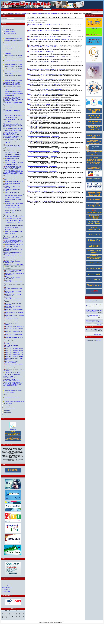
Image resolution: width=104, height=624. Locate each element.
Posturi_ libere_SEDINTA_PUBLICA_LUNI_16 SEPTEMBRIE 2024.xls (43, 30)
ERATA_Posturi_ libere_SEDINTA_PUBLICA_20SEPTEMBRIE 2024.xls (44, 39)
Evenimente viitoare (90, 326)
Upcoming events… (98, 334)
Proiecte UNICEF (80, 9)
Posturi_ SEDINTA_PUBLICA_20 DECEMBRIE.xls (39, 104)
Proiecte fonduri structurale (69, 9)
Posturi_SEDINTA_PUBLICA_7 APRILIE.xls (38, 171)
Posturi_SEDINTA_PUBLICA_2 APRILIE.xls (38, 166)
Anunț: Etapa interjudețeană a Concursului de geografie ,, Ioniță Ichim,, (94, 321)
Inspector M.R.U (31, 20)
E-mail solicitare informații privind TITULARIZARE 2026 (92, 300)
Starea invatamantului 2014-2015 (94, 340)
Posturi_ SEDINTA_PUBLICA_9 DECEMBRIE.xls (39, 99)
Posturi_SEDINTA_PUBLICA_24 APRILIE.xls (38, 176)
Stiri (87, 297)
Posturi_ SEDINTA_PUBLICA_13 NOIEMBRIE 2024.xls (40, 89)
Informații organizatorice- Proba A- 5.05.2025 (93, 316)
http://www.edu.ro (5, 581)
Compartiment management (35, 9)
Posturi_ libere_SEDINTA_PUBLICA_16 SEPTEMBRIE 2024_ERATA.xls (44, 24)
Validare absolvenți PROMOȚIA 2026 (93, 329)
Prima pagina (4, 9)
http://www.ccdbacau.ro (6, 585)
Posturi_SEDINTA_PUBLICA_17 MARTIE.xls (38, 161)
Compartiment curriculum (21, 9)
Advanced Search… (20, 20)
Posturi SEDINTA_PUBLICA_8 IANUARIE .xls (38, 116)
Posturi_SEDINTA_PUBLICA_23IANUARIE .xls (38, 131)
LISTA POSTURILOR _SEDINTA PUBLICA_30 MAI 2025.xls (41, 201)
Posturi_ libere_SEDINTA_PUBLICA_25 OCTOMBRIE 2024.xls (42, 69)
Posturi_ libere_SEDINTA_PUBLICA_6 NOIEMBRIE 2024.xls (41, 74)
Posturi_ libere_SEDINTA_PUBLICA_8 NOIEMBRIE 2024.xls (41, 79)
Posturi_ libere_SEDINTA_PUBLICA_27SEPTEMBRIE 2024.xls (42, 46)
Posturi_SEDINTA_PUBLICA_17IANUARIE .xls (38, 126)
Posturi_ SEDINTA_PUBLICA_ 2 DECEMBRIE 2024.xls (40, 94)
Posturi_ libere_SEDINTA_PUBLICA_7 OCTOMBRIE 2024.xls (41, 51)
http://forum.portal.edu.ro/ (7, 583)
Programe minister (57, 9)
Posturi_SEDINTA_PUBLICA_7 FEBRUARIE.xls (38, 146)
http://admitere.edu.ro (6, 589)
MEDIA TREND (58, 620)
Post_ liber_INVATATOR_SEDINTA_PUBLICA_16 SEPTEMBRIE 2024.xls (44, 36)
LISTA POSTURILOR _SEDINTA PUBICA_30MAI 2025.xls (41, 196)
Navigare (4, 23)
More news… (99, 324)
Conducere (11, 9)
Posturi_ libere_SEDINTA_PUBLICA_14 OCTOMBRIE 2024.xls (42, 56)
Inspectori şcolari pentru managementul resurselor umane (38, 13)
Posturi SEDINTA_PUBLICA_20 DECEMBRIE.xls (39, 109)
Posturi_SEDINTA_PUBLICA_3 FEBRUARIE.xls (38, 141)
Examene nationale (90, 9)
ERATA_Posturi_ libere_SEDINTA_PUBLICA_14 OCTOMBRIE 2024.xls (44, 61)
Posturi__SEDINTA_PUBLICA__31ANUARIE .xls (39, 136)
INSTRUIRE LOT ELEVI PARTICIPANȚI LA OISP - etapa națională (94, 311)
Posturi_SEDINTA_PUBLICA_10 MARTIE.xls (38, 156)
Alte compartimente (47, 9)
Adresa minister (13, 429)
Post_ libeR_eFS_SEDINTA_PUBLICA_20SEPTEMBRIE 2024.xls (42, 45)
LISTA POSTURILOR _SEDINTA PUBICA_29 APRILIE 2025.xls (42, 181)
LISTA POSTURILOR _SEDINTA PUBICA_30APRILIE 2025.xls (42, 186)
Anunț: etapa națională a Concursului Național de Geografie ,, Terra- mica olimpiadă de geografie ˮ (93, 305)
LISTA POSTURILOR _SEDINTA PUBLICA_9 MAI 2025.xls (41, 191)
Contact (98, 9)
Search (3, 15)
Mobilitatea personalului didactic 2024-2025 (59, 13)
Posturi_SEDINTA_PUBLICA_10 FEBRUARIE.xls (39, 151)
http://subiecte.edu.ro (6, 591)
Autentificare (97, 11)
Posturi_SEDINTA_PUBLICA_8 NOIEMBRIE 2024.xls (40, 84)
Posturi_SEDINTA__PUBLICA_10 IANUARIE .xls (39, 120)
